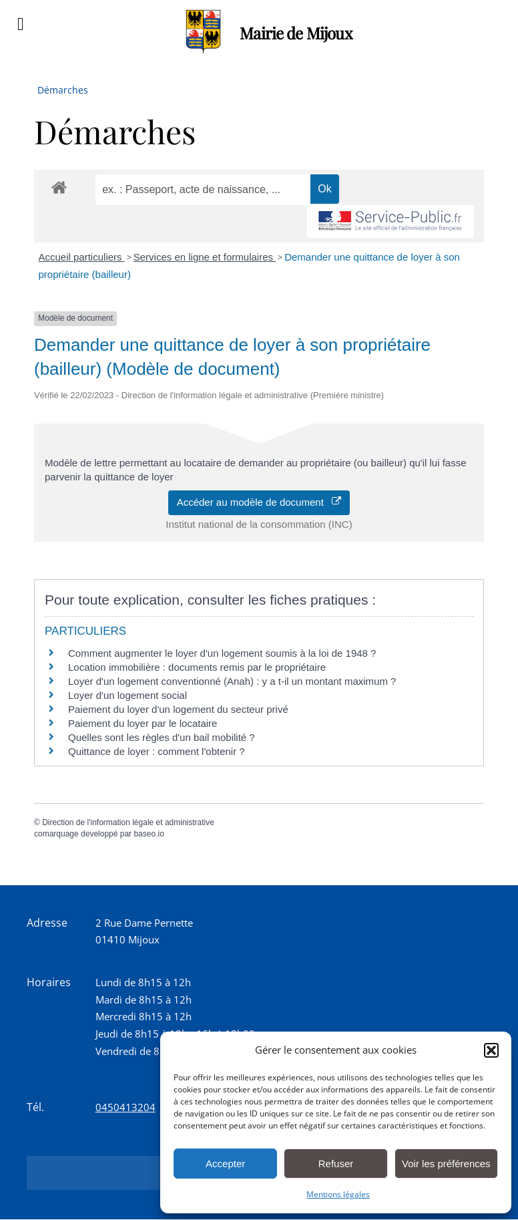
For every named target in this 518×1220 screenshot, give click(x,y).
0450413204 (125, 1107)
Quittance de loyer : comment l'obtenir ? (156, 751)
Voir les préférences (446, 1163)
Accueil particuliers (82, 257)
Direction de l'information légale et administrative (128, 822)
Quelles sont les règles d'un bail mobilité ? (161, 737)
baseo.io (149, 833)
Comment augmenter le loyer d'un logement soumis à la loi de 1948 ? (222, 653)
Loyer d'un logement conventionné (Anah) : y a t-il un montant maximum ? (232, 681)
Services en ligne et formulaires (205, 257)
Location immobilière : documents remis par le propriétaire (197, 667)
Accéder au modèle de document (259, 502)
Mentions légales (338, 1194)
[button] (491, 1050)
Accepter (225, 1163)
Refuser (336, 1163)
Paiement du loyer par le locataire (142, 723)
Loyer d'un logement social (127, 695)
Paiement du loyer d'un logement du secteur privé (179, 709)
